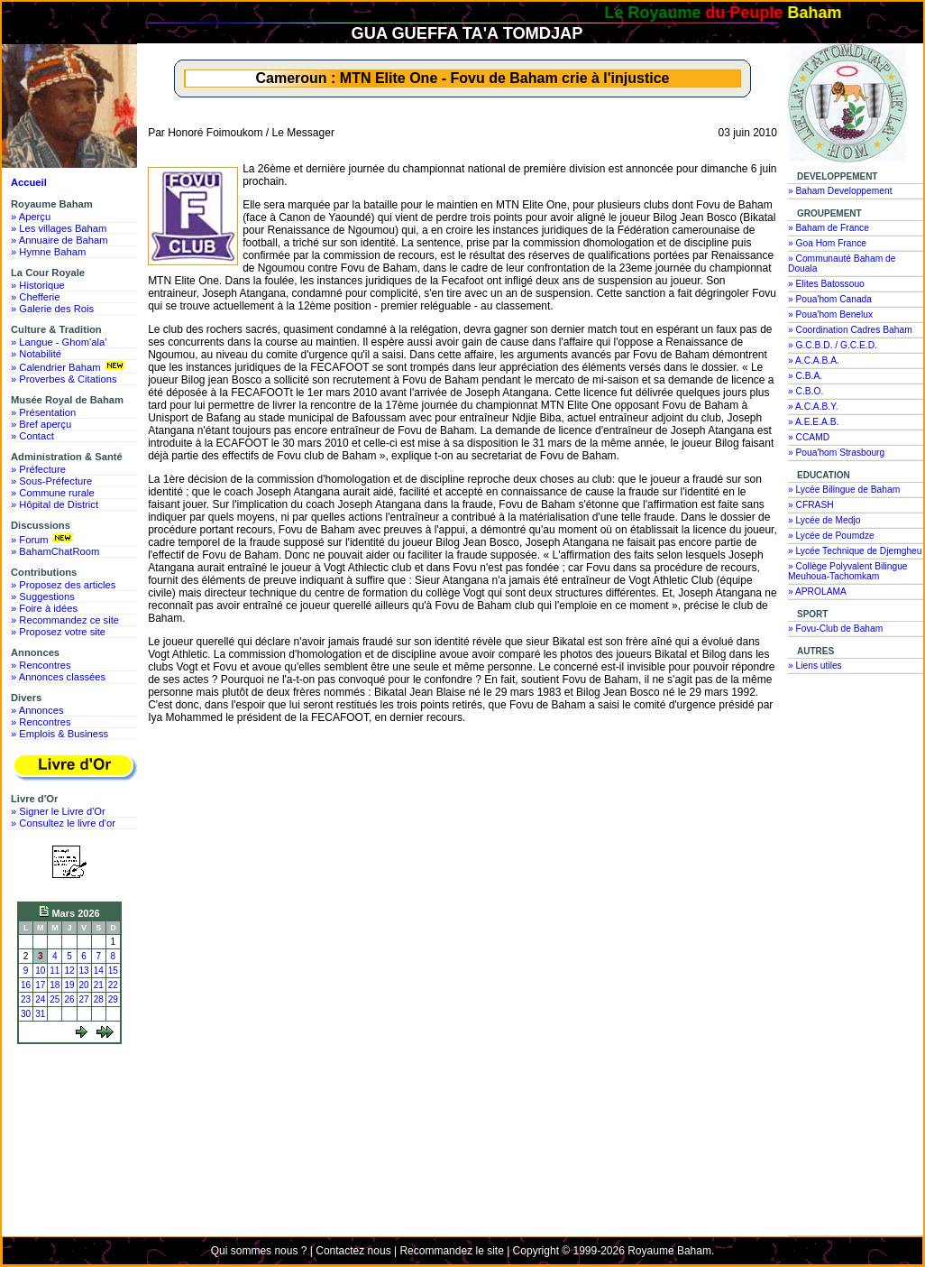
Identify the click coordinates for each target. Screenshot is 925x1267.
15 (113, 971)
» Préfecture (38, 469)
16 (26, 985)
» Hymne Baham (48, 251)
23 (26, 999)
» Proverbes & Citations (64, 379)
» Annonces (37, 710)
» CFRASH (811, 505)
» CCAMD (808, 437)
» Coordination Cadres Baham (850, 330)
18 (55, 985)
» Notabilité (36, 353)
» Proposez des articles (63, 584)
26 (69, 999)
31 (40, 1014)
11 (55, 971)
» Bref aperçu (41, 424)
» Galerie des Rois (52, 308)
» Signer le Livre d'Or (58, 811)
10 (40, 971)
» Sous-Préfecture (51, 481)
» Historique (38, 285)
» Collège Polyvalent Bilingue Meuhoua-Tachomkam (848, 571)
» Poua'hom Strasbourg (836, 453)
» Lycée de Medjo (824, 520)
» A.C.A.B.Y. (813, 407)
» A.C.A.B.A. (813, 360)
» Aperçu (30, 216)
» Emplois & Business (59, 733)
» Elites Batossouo (826, 284)
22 (113, 985)
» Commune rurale (53, 492)
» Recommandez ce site (65, 620)
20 (84, 985)
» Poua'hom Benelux (830, 314)
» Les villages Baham (58, 228)
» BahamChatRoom (55, 551)
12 (69, 971)
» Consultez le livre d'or (63, 823)
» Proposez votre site (58, 631)
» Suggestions (43, 596)
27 (84, 999)
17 (40, 985)
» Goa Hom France (827, 243)
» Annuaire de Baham (59, 240)
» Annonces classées (58, 676)
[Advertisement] (74, 1117)
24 (40, 999)
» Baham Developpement (840, 191)
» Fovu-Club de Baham (835, 629)
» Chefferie (35, 296)
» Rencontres (41, 665)
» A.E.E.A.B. (813, 422)
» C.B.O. (805, 391)
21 (99, 985)
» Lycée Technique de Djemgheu (855, 551)
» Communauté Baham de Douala (841, 263)
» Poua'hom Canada (830, 299)
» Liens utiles (815, 665)
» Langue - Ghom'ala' (58, 342)
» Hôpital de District (54, 504)
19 (69, 985)
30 (26, 1014)
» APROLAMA (817, 592)
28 (99, 999)
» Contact (32, 435)
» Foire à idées (44, 608)
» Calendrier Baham (70, 366)
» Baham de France (828, 228)
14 (99, 971)
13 (84, 971)
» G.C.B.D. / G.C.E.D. (832, 345)
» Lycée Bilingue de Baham (844, 490)
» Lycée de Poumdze (831, 536)
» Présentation (43, 412)
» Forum (44, 538)
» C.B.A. (805, 376)
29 (113, 999)
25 (55, 999)
